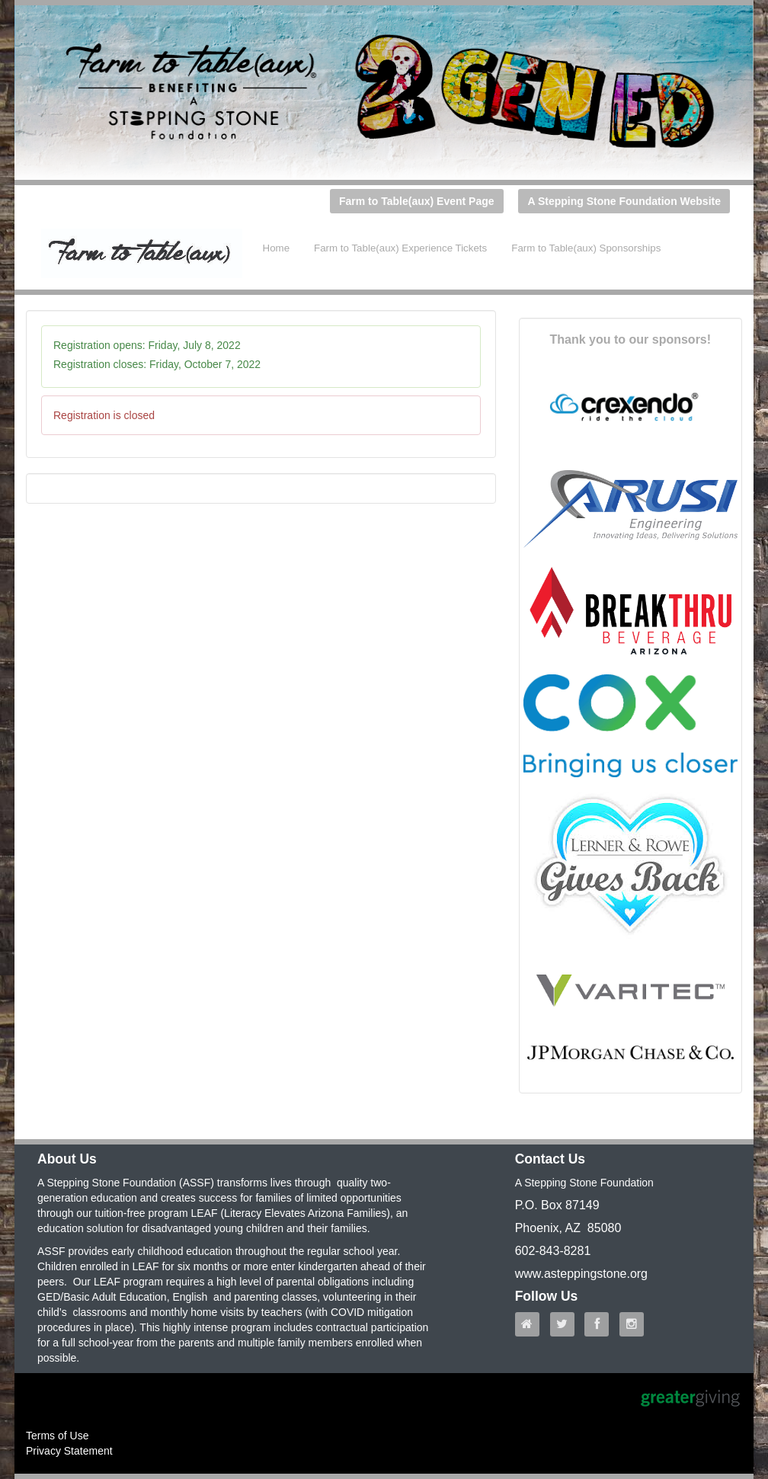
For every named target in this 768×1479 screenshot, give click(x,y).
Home (276, 248)
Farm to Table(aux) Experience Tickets (400, 248)
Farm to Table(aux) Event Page (416, 201)
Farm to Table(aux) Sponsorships (586, 248)
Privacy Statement (69, 1451)
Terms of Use (57, 1435)
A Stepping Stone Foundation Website (624, 201)
